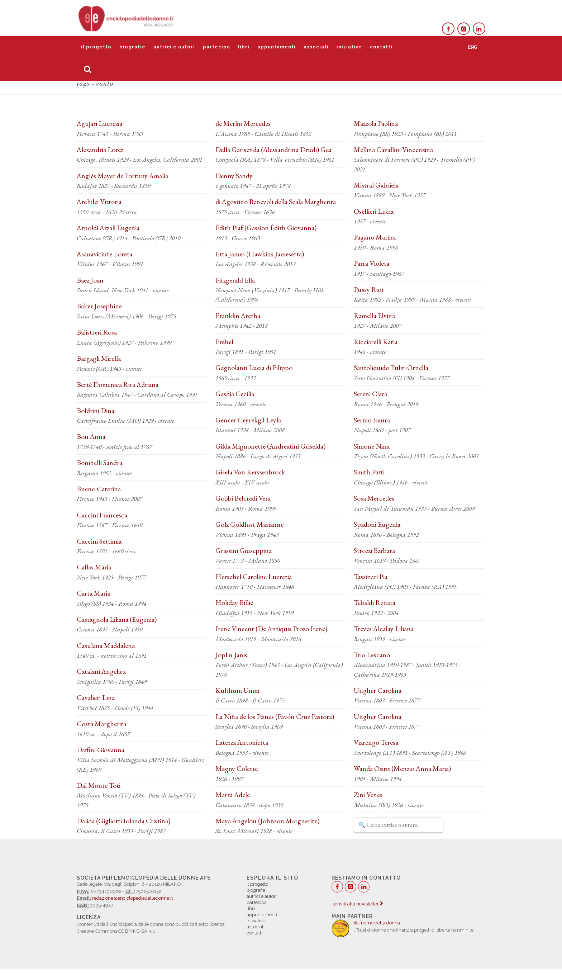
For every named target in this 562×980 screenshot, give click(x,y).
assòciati (316, 46)
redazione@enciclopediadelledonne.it (132, 898)
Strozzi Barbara (374, 550)
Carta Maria (93, 593)
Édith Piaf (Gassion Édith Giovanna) (265, 227)
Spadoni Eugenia (377, 524)
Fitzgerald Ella (235, 280)
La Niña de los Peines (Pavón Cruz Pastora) (274, 716)
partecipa (216, 46)
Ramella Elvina (374, 315)
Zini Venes (368, 794)
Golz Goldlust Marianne (249, 524)
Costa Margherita (101, 723)
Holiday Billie (234, 602)
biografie (132, 46)
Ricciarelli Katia (375, 341)
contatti (381, 46)
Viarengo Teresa (376, 742)
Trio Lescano (372, 654)
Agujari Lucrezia (99, 123)
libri (243, 46)
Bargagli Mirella (99, 358)
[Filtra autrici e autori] (398, 825)
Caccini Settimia (99, 541)
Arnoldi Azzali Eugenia (108, 227)
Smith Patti (369, 472)
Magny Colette (236, 768)
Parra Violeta (371, 263)
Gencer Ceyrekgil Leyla (248, 420)
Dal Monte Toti (98, 785)
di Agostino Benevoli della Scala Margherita (275, 201)
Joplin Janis (231, 654)
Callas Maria (94, 567)
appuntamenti (276, 46)
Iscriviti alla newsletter (357, 903)
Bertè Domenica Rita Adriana (117, 384)
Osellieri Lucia (374, 211)
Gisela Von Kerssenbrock (250, 472)
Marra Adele (232, 794)
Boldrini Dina (95, 410)
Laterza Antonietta (241, 742)
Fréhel (224, 341)
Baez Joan (90, 280)
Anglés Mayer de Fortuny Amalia (122, 175)
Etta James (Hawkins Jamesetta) (259, 254)
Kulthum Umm (237, 690)
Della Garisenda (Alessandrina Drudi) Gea (273, 149)
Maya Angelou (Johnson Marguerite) (267, 820)
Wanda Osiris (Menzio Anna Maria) (402, 768)
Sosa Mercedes (374, 498)
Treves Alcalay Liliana (384, 628)
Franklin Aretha (237, 315)
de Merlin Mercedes (243, 123)
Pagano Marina (375, 237)
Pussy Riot (369, 289)
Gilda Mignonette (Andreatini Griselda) (270, 446)
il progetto (96, 46)
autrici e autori (174, 46)
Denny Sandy (234, 175)
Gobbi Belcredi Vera (243, 498)
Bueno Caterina (99, 488)
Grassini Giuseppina (243, 550)
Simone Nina (372, 446)
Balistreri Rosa (97, 332)
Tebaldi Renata (374, 602)
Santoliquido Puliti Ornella (391, 367)
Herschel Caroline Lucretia (253, 576)
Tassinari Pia (370, 576)
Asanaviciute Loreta (104, 254)
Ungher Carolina (377, 690)
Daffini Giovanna (100, 749)
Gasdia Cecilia (234, 393)
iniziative (349, 46)
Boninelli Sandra (99, 462)
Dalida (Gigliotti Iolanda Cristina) (123, 820)
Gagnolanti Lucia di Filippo (253, 367)
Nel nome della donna (376, 922)
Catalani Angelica (101, 671)
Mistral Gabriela (376, 185)
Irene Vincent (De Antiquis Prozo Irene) (271, 628)
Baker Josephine (99, 306)
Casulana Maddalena (106, 645)
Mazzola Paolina (376, 123)
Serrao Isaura (372, 420)
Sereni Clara (370, 393)
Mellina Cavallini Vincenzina (393, 149)
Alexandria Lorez (100, 149)
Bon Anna (91, 436)
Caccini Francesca (102, 515)
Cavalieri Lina (96, 697)
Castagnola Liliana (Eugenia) (117, 619)
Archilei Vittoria (99, 201)
